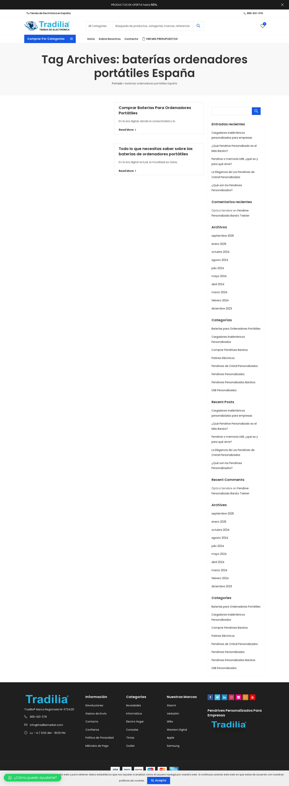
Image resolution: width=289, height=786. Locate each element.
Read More (126, 130)
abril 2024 (218, 284)
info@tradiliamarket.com (46, 725)
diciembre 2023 (222, 308)
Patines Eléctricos (223, 358)
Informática (134, 713)
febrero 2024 (220, 300)
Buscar (256, 111)
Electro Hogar (135, 721)
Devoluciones (94, 705)
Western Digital (177, 730)
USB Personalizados (224, 390)
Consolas (132, 730)
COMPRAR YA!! (168, 5)
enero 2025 (219, 244)
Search (198, 26)
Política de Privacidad (99, 738)
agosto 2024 (220, 260)
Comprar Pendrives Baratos (230, 350)
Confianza (92, 730)
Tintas (130, 738)
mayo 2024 (219, 276)
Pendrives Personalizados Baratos (233, 382)
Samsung (173, 746)
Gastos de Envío (96, 713)
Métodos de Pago (97, 746)
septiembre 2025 (223, 236)
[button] (32, 777)
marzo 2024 (219, 292)
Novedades (133, 705)
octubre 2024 (221, 252)
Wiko (170, 721)
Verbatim (173, 713)
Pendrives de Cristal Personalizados (235, 366)
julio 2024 (218, 268)
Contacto (91, 721)
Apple (170, 738)
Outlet (130, 746)
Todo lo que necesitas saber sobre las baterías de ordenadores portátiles (156, 151)
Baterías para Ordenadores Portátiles (236, 329)
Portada (117, 83)
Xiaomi (171, 705)
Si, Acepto (158, 780)
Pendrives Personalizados (228, 374)
